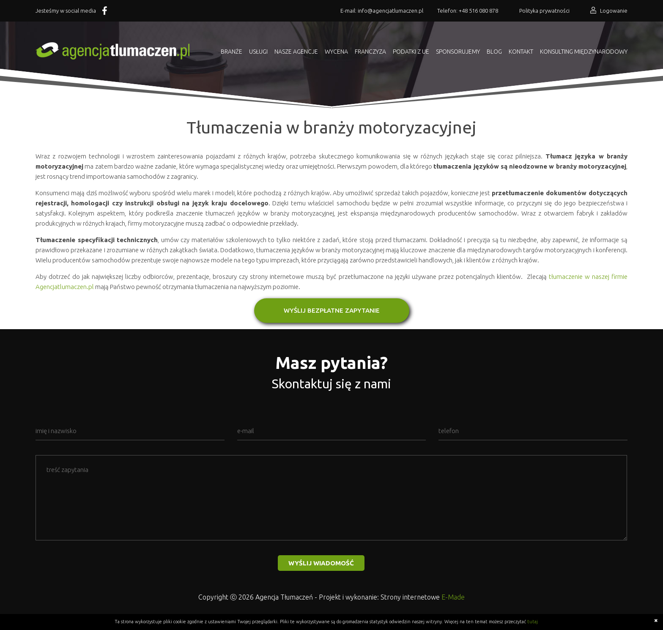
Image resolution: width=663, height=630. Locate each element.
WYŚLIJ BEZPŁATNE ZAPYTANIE (332, 310)
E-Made (453, 597)
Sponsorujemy (458, 51)
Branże (231, 51)
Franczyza (370, 51)
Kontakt (521, 51)
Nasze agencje (296, 51)
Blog (494, 51)
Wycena (336, 51)
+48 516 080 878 (478, 11)
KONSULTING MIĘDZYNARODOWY (583, 51)
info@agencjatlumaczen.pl (390, 11)
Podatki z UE (411, 51)
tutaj (532, 621)
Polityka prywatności (544, 11)
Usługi (258, 51)
